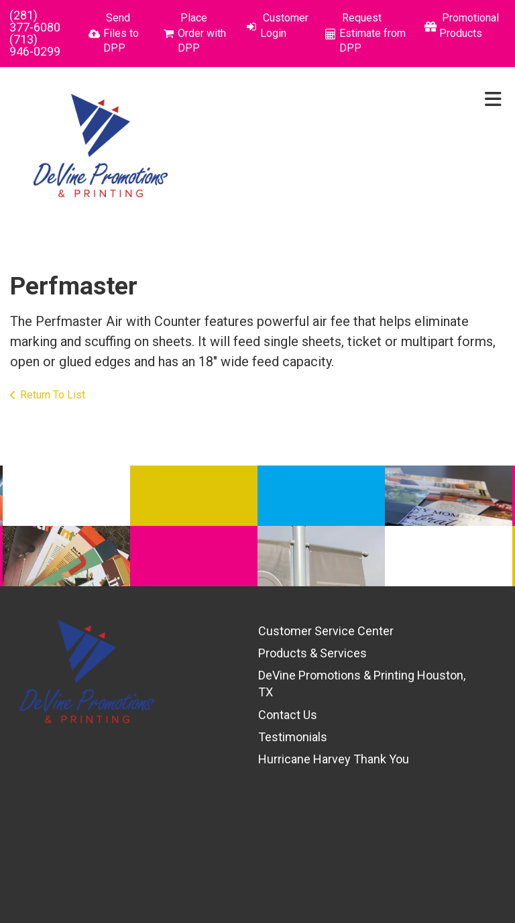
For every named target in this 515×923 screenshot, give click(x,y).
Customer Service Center (326, 631)
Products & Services (312, 653)
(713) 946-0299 (34, 45)
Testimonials (292, 737)
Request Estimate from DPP (372, 32)
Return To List (52, 394)
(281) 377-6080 (34, 21)
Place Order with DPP (202, 32)
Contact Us (287, 715)
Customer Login (284, 25)
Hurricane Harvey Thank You (333, 759)
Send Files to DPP (121, 32)
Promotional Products (469, 25)
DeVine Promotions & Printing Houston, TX (361, 683)
